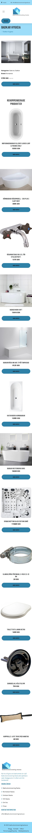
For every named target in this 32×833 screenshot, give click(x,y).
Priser (6, 21)
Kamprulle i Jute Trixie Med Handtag (16, 736)
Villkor (22, 829)
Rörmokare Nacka (8, 792)
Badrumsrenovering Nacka (11, 788)
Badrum (12, 71)
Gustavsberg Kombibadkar (16, 415)
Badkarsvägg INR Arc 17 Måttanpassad (16, 362)
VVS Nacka (6, 799)
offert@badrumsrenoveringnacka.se (20, 2)
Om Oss (5, 802)
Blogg (10, 829)
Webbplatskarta (23, 831)
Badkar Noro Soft (16, 310)
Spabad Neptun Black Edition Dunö (16, 521)
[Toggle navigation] (3, 11)
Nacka (4, 2)
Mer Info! (16, 84)
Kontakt (15, 829)
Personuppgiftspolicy (10, 831)
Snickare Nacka (8, 795)
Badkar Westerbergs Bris (16, 468)
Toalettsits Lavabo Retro (16, 629)
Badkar (17, 71)
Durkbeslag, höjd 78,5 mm (16, 683)
